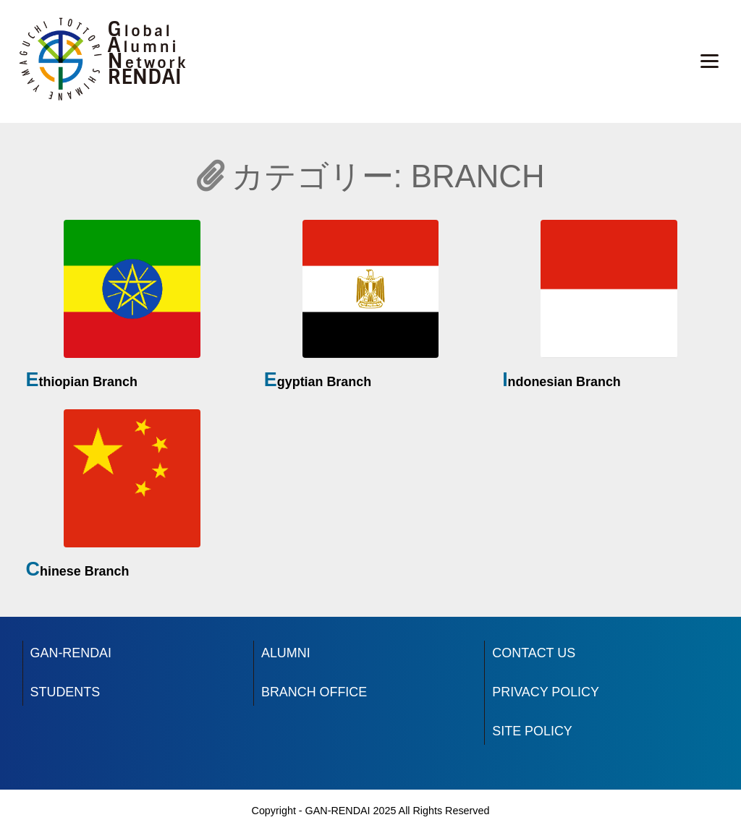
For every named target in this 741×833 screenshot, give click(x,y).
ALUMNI (285, 653)
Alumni (143, 47)
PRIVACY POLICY (545, 692)
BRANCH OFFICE (314, 692)
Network (148, 63)
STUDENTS (65, 692)
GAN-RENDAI (70, 653)
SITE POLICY (532, 731)
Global (140, 31)
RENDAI (145, 77)
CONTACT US (533, 653)
